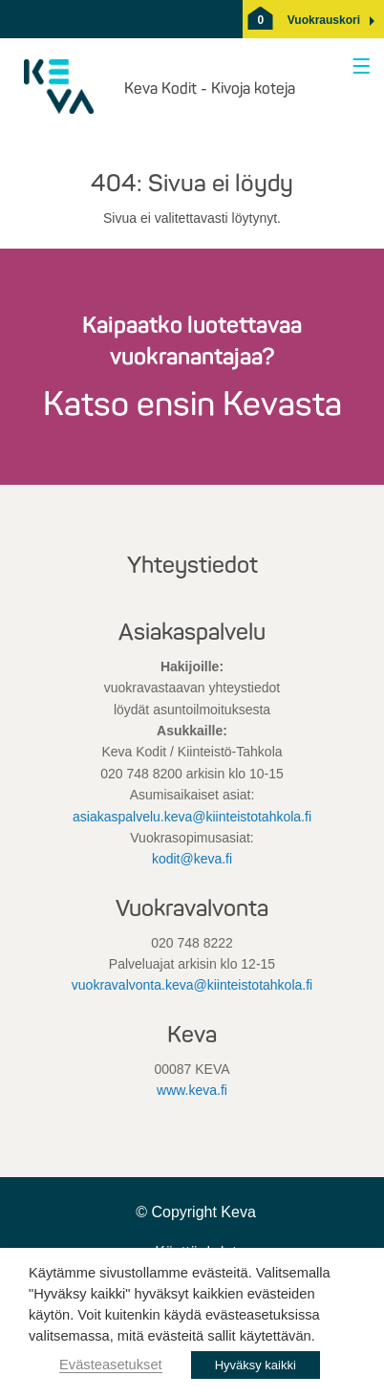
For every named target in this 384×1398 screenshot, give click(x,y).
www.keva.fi (192, 1090)
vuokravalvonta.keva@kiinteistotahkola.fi (192, 985)
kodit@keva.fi (192, 858)
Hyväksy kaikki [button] (255, 1365)
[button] (324, 20)
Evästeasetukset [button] (110, 1364)
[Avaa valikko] (357, 68)
